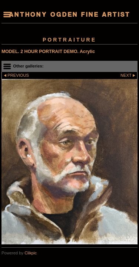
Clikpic (30, 253)
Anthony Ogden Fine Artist (69, 15)
